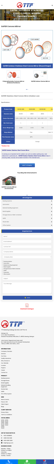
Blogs (2, 406)
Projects (3, 368)
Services (3, 353)
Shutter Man (4, 389)
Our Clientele (4, 363)
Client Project (4, 404)
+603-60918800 (7, 435)
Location (3, 365)
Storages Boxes (5, 380)
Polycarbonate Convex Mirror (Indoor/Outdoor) (13, 82)
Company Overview (6, 351)
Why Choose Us (5, 361)
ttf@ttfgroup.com (8, 443)
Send (27, 297)
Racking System (5, 378)
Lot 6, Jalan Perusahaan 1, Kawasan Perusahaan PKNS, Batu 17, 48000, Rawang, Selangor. (17, 335)
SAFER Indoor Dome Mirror (40, 81)
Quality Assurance (6, 358)
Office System (7, 225)
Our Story (3, 356)
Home (15, 19)
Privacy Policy (4, 412)
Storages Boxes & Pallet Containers (12, 215)
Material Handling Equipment (10, 208)
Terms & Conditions (6, 414)
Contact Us (4, 372)
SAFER (4, 218)
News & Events (5, 399)
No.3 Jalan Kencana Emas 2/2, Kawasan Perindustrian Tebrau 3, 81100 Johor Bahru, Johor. (15, 342)
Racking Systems (7, 201)
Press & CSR (4, 402)
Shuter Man (6, 222)
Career (3, 370)
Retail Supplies (6, 211)
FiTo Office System (6, 394)
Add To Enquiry (27, 165)
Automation (6, 204)
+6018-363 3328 (7, 438)
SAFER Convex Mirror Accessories (9, 187)
